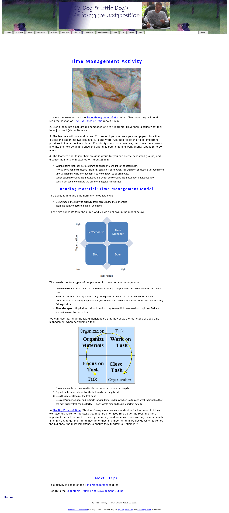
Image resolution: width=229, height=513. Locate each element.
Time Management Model (102, 117)
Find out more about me (78, 509)
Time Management (96, 485)
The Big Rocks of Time (67, 410)
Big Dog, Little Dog (125, 509)
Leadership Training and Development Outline (94, 491)
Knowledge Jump (144, 509)
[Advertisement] (114, 50)
